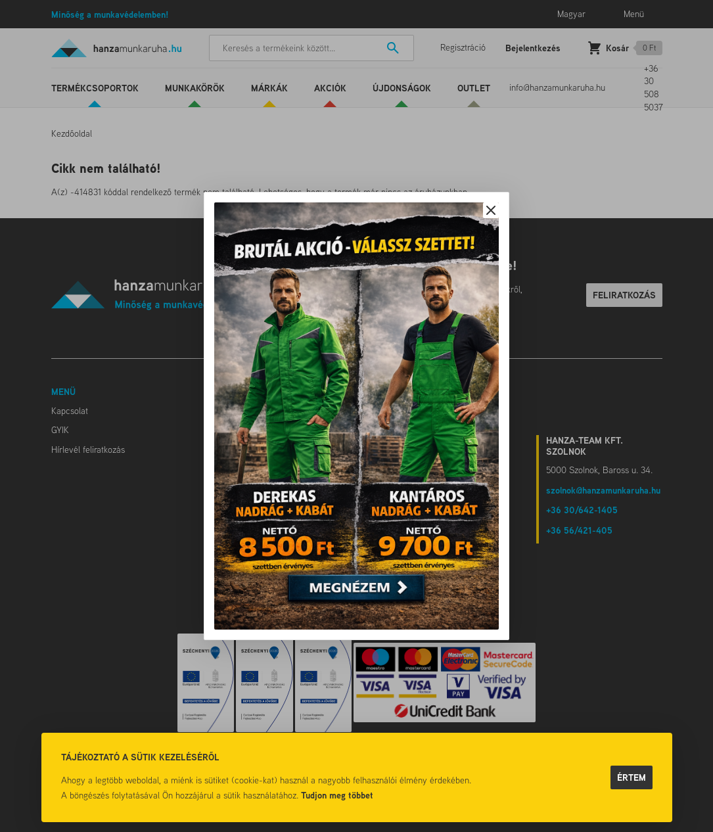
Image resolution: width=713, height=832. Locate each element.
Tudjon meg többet (337, 795)
